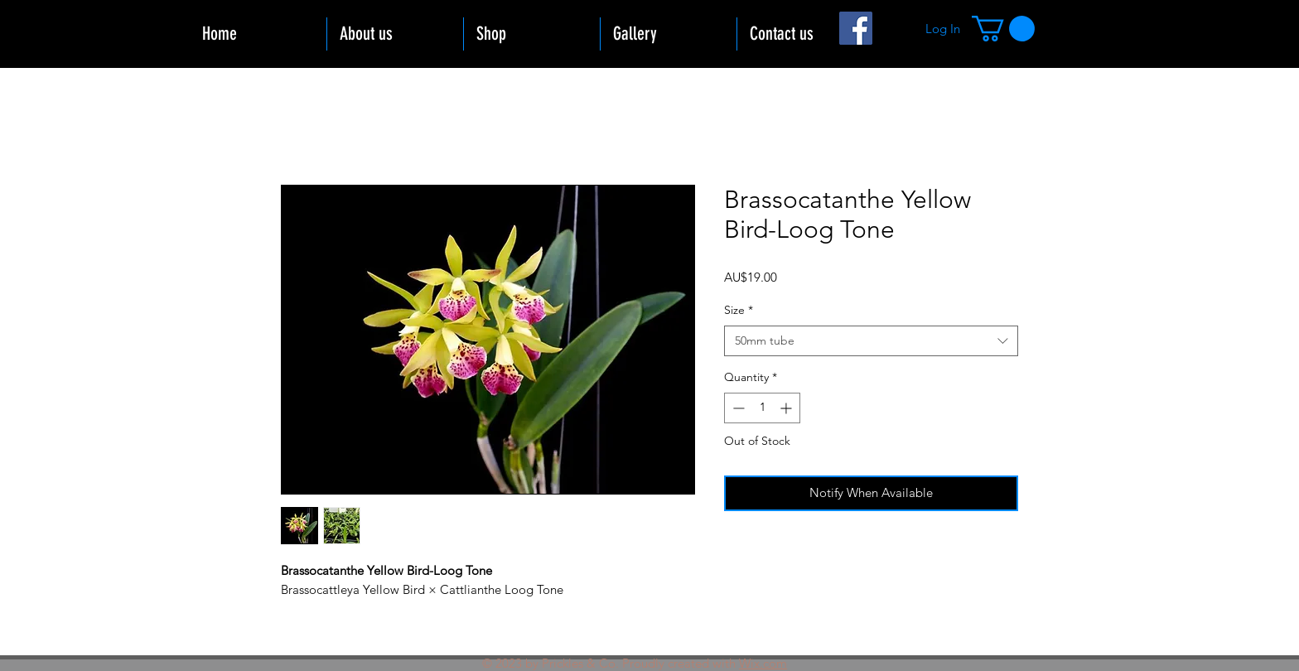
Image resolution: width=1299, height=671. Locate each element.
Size (738, 309)
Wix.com (763, 663)
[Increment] (787, 407)
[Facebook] (855, 28)
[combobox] (871, 341)
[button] (1003, 28)
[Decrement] (737, 407)
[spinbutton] (762, 407)
